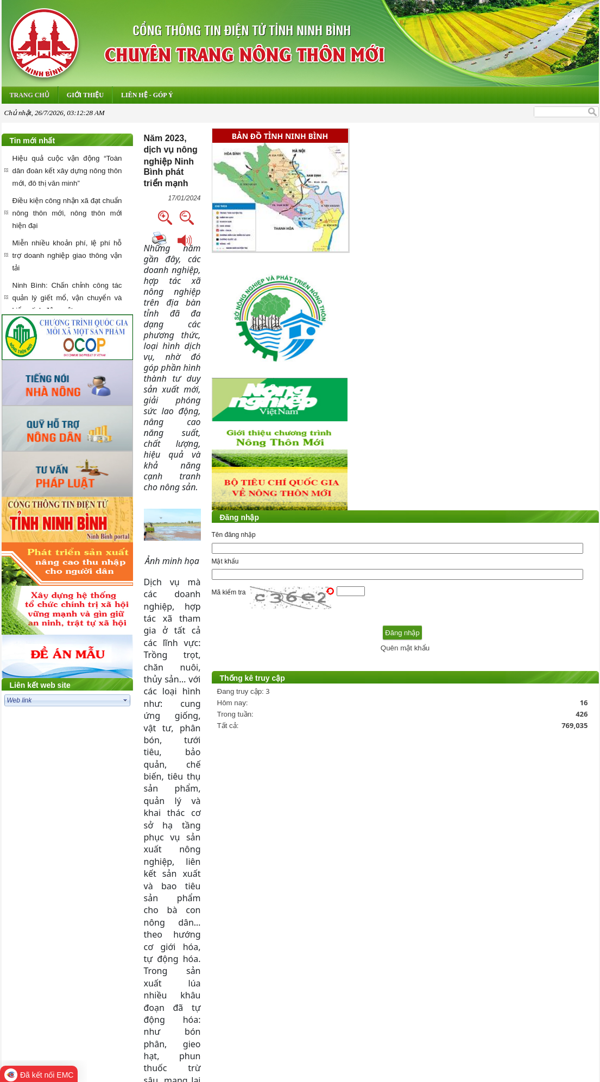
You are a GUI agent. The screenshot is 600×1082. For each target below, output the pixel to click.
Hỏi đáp (242, 968)
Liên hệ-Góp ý (389, 968)
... (459, 939)
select (125, 700)
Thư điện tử (283, 968)
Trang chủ (203, 968)
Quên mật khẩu (534, 658)
